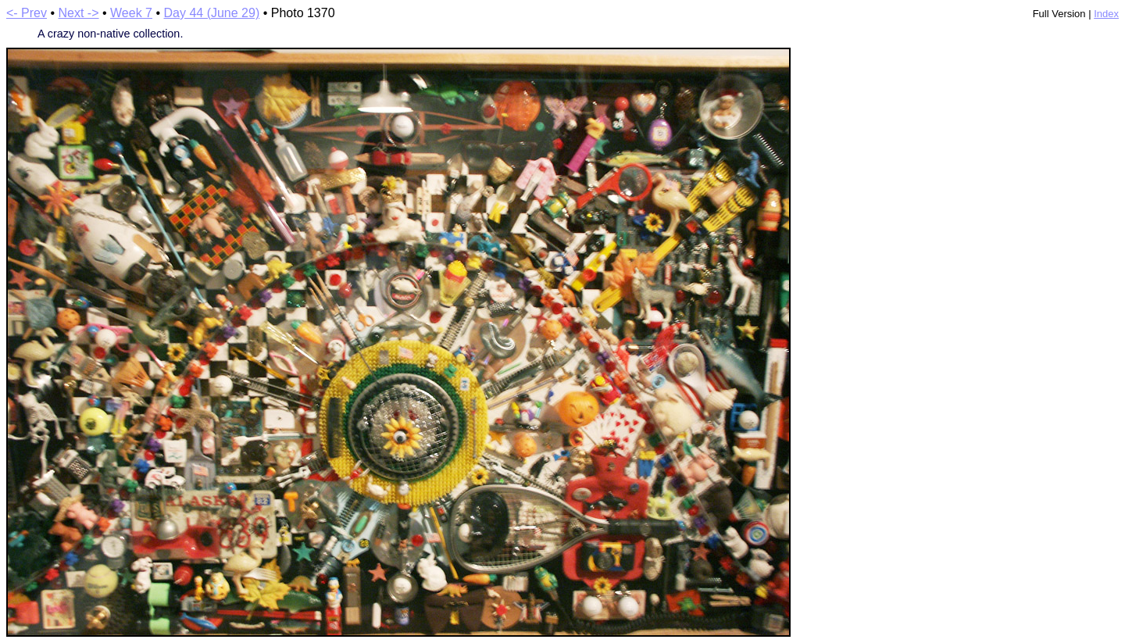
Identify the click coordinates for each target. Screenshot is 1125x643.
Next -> (79, 13)
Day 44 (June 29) (211, 13)
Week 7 (131, 13)
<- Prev (26, 13)
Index (1106, 14)
